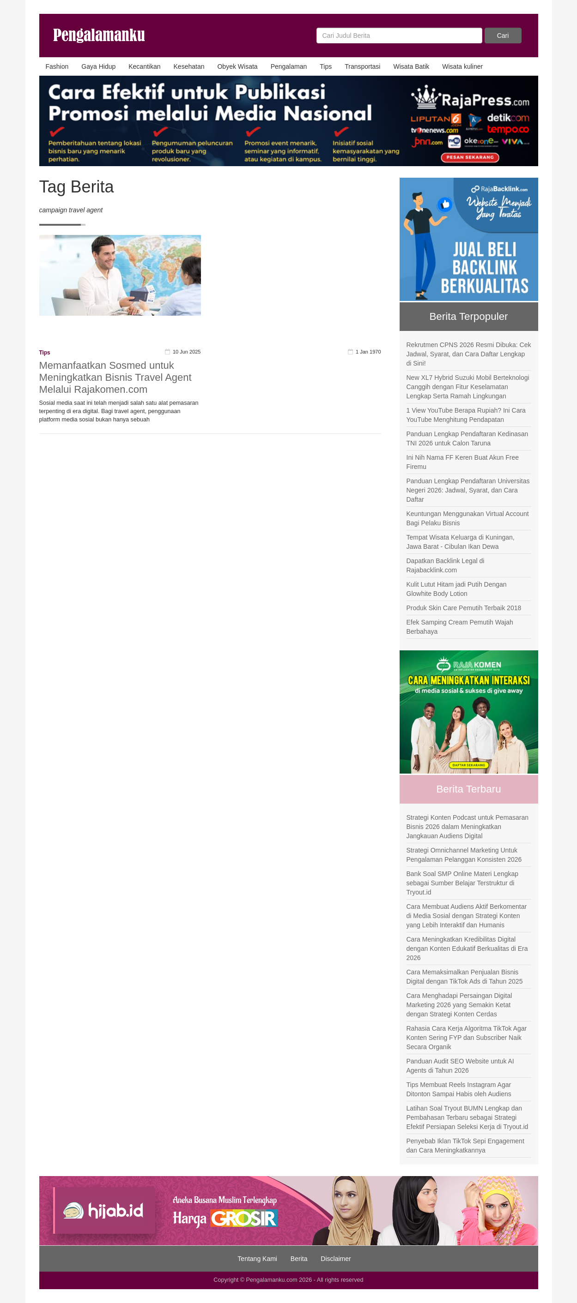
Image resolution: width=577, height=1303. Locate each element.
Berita (299, 1258)
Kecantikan (144, 66)
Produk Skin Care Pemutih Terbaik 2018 (464, 608)
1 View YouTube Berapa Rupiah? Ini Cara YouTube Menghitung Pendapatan (466, 415)
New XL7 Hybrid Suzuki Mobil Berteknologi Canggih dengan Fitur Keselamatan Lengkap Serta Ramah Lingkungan (468, 387)
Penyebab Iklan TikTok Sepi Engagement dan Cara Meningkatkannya (465, 1145)
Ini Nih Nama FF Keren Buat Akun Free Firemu (463, 462)
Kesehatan (189, 66)
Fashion (57, 66)
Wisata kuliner (462, 66)
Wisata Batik (411, 66)
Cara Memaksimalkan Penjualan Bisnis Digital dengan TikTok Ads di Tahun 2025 (465, 976)
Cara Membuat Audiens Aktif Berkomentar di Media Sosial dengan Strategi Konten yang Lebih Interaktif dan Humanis (467, 916)
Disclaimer (336, 1258)
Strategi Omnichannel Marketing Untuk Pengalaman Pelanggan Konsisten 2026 (464, 855)
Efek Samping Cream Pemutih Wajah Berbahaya (460, 626)
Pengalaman (289, 66)
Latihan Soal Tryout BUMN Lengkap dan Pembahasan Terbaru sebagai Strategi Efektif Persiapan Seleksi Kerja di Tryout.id (467, 1117)
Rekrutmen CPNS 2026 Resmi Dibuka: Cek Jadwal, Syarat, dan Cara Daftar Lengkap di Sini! (469, 354)
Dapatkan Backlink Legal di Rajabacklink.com (446, 565)
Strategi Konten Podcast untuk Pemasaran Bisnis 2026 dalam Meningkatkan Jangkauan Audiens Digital (468, 827)
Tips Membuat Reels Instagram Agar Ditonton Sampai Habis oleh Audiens (459, 1089)
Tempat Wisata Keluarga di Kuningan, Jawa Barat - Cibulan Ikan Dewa (461, 542)
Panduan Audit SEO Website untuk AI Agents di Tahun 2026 (460, 1065)
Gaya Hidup (98, 66)
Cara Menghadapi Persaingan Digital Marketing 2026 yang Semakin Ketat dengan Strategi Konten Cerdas (459, 1005)
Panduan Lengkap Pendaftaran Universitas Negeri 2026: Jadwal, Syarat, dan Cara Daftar (468, 490)
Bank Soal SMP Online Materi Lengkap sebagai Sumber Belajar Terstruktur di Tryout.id (463, 883)
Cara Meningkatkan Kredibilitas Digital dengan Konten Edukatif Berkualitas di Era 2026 (467, 948)
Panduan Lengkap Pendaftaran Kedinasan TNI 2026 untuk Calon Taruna (467, 438)
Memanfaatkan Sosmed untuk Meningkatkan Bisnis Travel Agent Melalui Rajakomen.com (115, 377)
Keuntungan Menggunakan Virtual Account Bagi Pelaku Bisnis (468, 518)
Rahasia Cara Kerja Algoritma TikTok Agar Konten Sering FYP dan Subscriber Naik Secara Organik (467, 1038)
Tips (326, 66)
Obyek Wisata (237, 66)
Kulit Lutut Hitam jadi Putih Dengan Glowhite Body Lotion (457, 589)
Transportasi (362, 66)
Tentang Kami (257, 1258)
